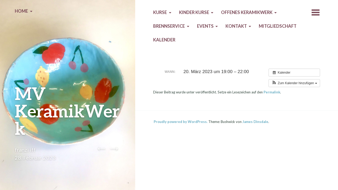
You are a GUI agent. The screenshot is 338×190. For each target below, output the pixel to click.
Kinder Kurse (194, 12)
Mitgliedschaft (278, 26)
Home (21, 11)
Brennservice (169, 26)
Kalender (164, 39)
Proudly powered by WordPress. (181, 122)
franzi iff (25, 149)
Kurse (160, 12)
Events (205, 26)
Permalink (272, 92)
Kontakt (236, 26)
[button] (294, 83)
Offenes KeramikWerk (247, 12)
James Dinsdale (255, 122)
